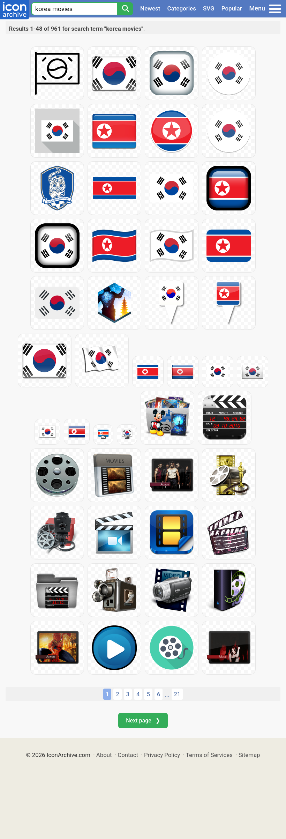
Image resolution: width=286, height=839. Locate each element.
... (167, 694)
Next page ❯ (143, 720)
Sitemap (249, 754)
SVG (208, 8)
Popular (231, 8)
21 (177, 694)
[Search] (125, 8)
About (104, 754)
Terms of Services (209, 754)
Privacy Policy (162, 754)
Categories (181, 8)
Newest (150, 8)
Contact (128, 754)
